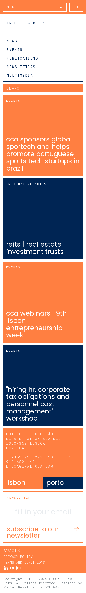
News (12, 41)
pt (76, 7)
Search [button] (14, 88)
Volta (9, 587)
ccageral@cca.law (32, 466)
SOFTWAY (52, 587)
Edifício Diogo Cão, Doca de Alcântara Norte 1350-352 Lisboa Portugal (36, 441)
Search (11, 551)
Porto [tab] (55, 482)
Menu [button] (12, 7)
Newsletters (21, 67)
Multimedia (20, 75)
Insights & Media (26, 23)
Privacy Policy (18, 557)
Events (14, 50)
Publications (22, 58)
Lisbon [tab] (15, 482)
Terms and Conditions (24, 562)
